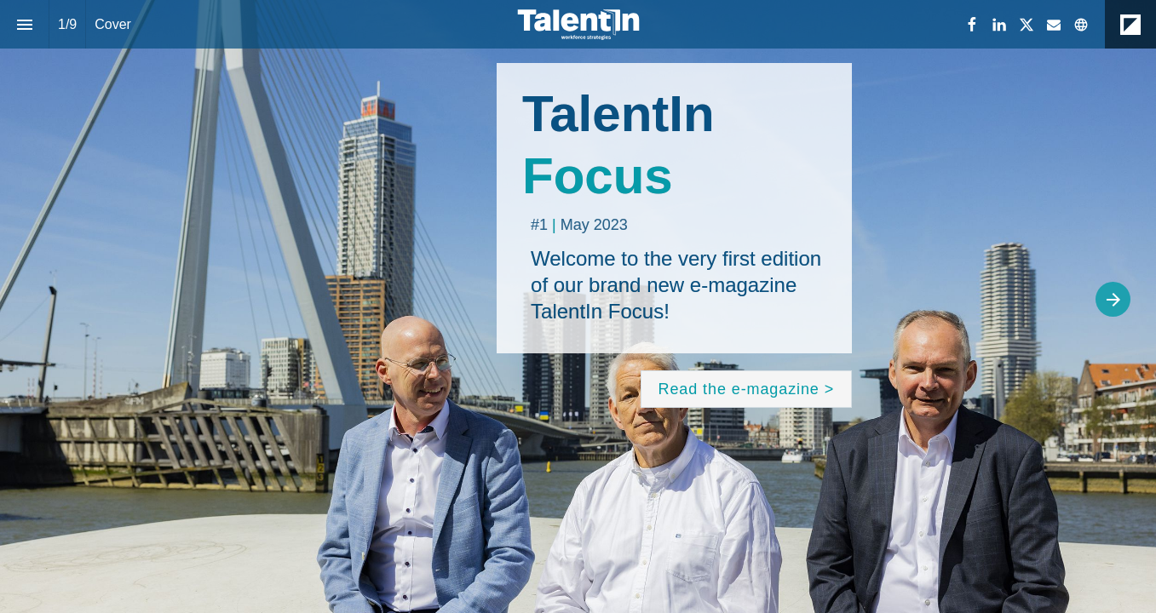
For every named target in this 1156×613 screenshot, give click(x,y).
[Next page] (1113, 299)
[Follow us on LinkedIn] (999, 25)
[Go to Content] (747, 389)
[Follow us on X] (1026, 25)
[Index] (24, 24)
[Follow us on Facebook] (972, 25)
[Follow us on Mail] (1054, 25)
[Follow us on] (1081, 25)
